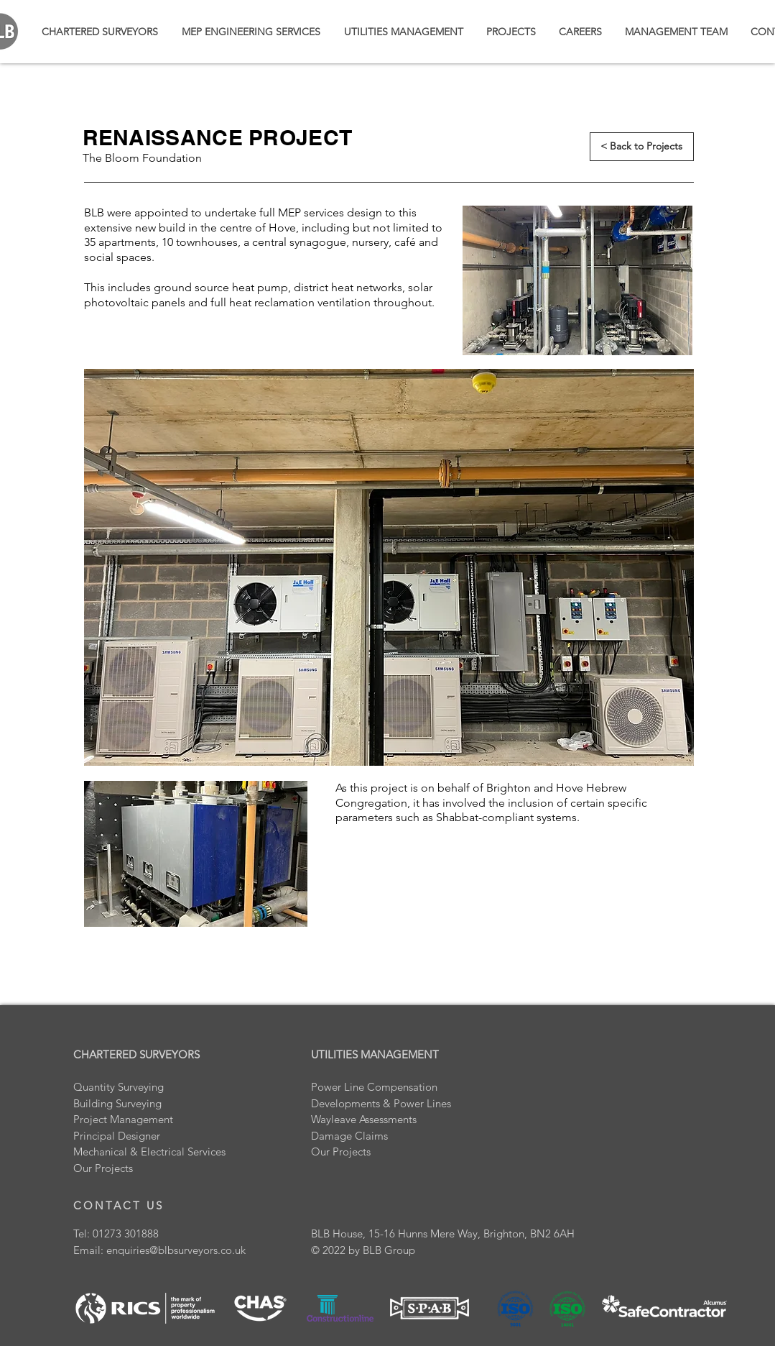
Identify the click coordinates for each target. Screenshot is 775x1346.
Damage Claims (349, 1136)
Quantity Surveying (118, 1087)
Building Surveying (117, 1103)
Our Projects (341, 1151)
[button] (511, 31)
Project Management (123, 1119)
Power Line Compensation (374, 1087)
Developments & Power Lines (381, 1103)
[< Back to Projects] (642, 146)
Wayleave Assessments (364, 1119)
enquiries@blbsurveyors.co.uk (176, 1250)
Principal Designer (116, 1136)
